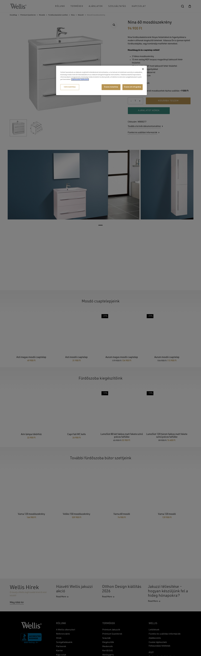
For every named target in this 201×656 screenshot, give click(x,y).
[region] (101, 80)
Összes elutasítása (111, 87)
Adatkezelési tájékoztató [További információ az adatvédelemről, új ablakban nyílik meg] (80, 79)
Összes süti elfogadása (132, 87)
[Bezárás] (143, 69)
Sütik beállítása (70, 87)
